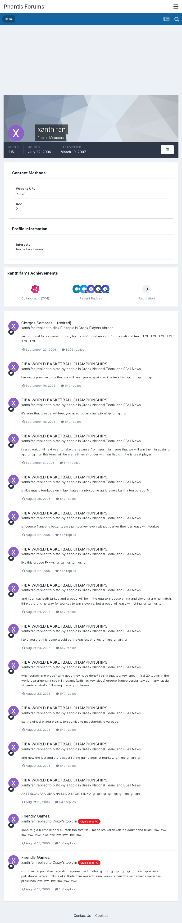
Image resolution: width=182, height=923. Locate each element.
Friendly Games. (35, 816)
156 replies (65, 843)
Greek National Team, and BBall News (111, 369)
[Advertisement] (59, 61)
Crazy (57, 821)
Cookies (101, 916)
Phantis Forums (24, 6)
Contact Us (82, 916)
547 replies (71, 385)
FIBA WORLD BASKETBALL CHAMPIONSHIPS (64, 364)
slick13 (58, 328)
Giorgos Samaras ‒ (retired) (46, 323)
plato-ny (59, 369)
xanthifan (28, 328)
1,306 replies (73, 349)
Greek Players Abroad (96, 328)
